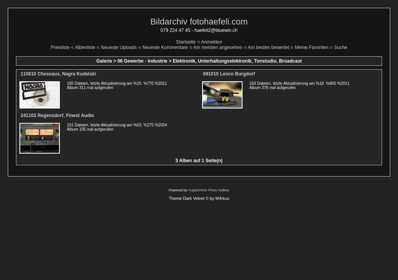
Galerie (104, 61)
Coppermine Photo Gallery (208, 190)
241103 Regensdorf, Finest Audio (57, 115)
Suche (340, 47)
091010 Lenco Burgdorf (229, 74)
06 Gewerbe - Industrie (142, 61)
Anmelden (211, 42)
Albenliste (85, 47)
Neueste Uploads (119, 47)
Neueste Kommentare (165, 47)
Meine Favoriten (311, 47)
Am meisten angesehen (217, 47)
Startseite (186, 42)
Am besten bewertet (268, 47)
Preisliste (60, 47)
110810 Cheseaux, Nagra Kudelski (58, 74)
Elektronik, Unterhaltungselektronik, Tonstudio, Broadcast (237, 61)
